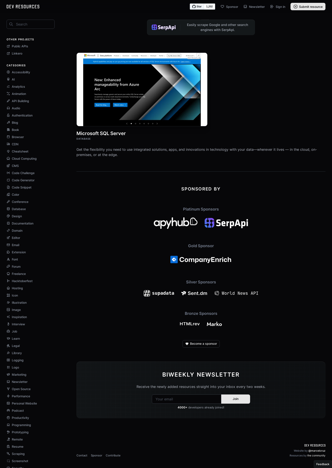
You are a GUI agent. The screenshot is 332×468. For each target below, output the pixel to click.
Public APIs (17, 46)
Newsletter (254, 7)
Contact (81, 455)
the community (316, 455)
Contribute (113, 455)
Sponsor (229, 7)
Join (236, 399)
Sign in (277, 7)
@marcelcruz (316, 450)
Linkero (14, 53)
